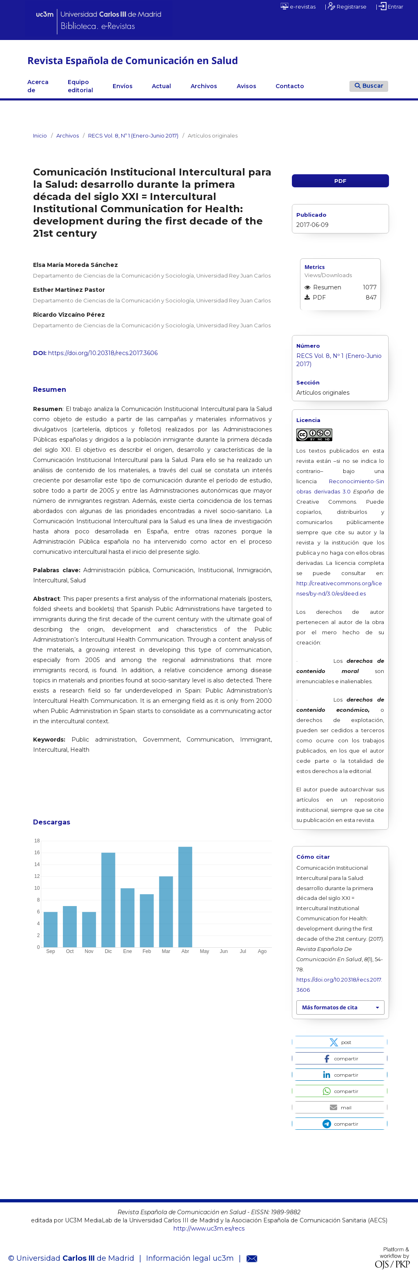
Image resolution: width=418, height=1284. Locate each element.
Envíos (123, 86)
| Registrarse (346, 6)
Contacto (290, 86)
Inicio (40, 135)
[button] (339, 1042)
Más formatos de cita (330, 1007)
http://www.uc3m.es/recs (209, 1228)
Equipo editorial (80, 86)
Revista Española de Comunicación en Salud (132, 60)
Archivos (204, 86)
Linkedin (323, 86)
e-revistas (298, 6)
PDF (340, 181)
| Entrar (389, 6)
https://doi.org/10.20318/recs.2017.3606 (103, 353)
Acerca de (38, 86)
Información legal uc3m (190, 1258)
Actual (161, 86)
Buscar (369, 85)
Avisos (246, 86)
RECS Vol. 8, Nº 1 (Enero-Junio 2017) (133, 135)
